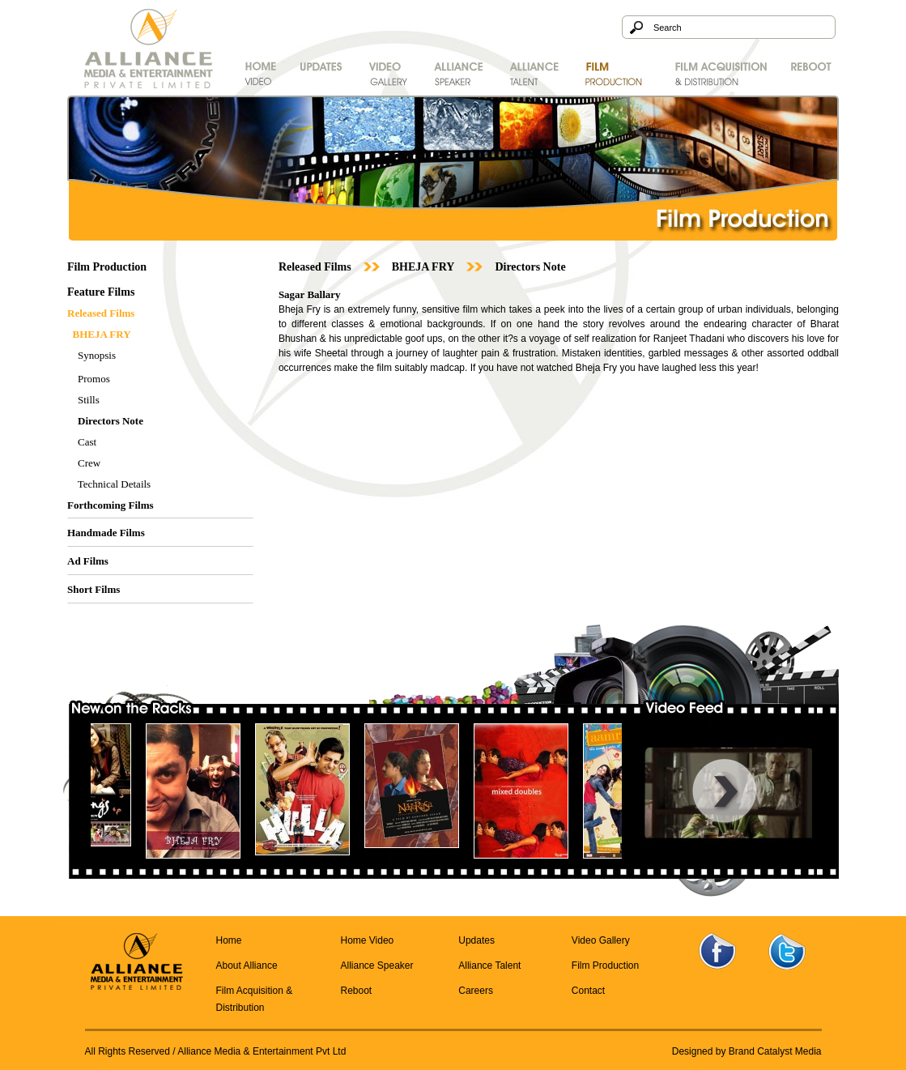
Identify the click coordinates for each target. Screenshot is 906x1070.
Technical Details (114, 484)
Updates (476, 940)
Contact (588, 990)
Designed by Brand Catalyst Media (747, 1051)
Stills (89, 400)
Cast (87, 442)
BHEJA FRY (423, 267)
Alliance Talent (489, 965)
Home (229, 940)
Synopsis (97, 355)
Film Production (605, 965)
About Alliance (247, 965)
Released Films (315, 267)
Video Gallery (601, 940)
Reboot (356, 990)
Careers (475, 990)
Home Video (366, 940)
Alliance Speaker (376, 965)
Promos (94, 379)
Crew (89, 463)
